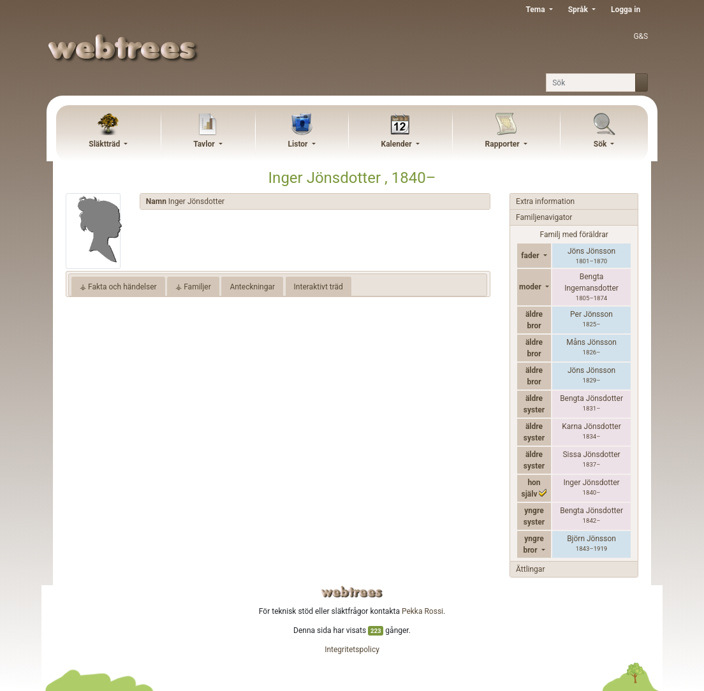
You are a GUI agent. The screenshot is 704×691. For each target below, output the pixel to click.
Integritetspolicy (352, 649)
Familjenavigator (544, 217)
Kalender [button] (397, 144)
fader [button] (531, 255)
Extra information (545, 201)
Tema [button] (535, 9)
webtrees (352, 592)
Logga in (625, 9)
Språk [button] (579, 9)
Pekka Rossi (422, 611)
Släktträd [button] (105, 144)
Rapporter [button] (503, 144)
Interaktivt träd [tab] (318, 286)
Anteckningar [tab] (252, 286)
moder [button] (531, 286)
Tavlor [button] (204, 144)
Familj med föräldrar (573, 234)
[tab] (315, 202)
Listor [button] (299, 144)
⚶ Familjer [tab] (193, 286)
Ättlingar (530, 569)
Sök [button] (601, 144)
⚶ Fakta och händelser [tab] (118, 286)
